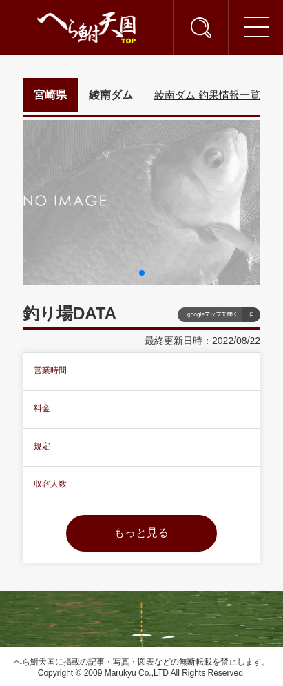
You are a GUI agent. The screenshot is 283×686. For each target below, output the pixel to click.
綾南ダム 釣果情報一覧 (207, 95)
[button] (142, 273)
